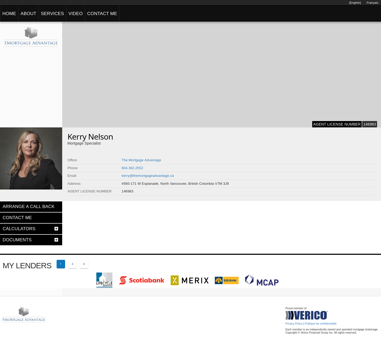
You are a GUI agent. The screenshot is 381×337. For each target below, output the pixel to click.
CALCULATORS (19, 228)
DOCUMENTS (17, 239)
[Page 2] (72, 264)
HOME (9, 13)
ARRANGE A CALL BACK (29, 206)
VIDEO (76, 13)
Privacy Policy (293, 323)
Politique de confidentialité (321, 323)
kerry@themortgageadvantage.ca (148, 176)
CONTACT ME (102, 13)
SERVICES (52, 13)
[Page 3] (84, 264)
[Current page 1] (61, 264)
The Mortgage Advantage (141, 160)
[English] (355, 2)
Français (372, 2)
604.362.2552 (132, 168)
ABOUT (29, 13)
